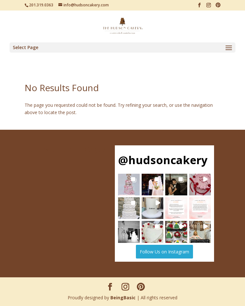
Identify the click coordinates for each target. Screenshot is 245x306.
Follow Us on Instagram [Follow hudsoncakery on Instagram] (164, 252)
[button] (129, 184)
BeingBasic (123, 298)
